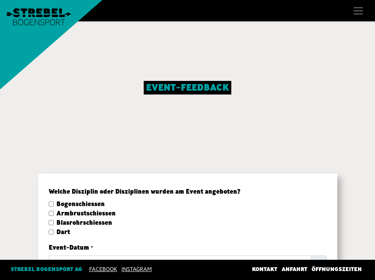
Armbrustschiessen (86, 213)
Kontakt (264, 268)
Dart (63, 232)
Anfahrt (294, 268)
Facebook (103, 268)
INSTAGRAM (136, 268)
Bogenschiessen (80, 204)
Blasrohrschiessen (84, 222)
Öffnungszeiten (337, 268)
